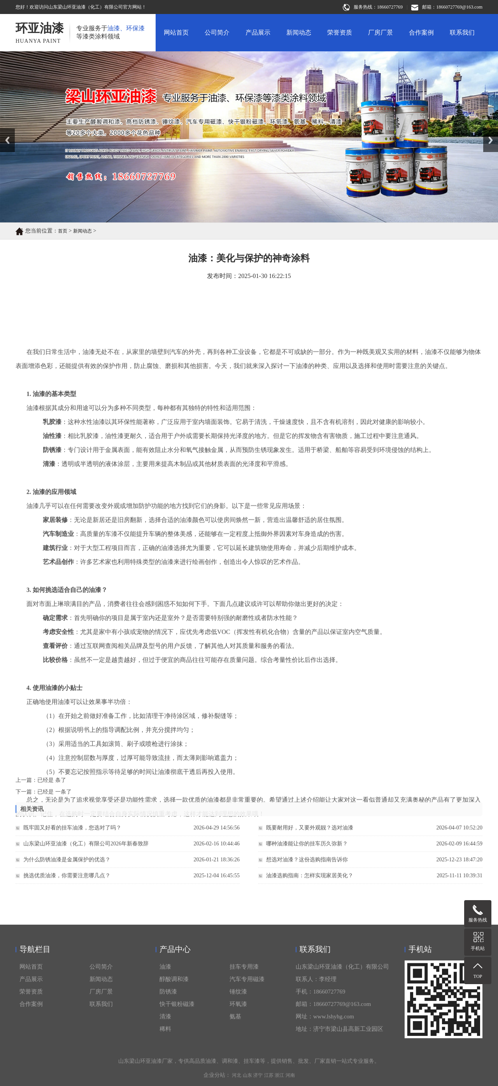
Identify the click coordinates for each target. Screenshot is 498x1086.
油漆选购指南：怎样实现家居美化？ (309, 885)
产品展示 (257, 32)
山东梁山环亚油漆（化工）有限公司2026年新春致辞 (86, 853)
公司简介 (217, 32)
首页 (62, 231)
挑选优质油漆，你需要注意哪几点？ (66, 885)
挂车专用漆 (244, 1080)
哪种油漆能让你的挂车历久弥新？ (307, 853)
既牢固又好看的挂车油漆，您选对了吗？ (72, 837)
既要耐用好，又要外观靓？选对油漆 (309, 837)
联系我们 (462, 32)
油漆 (165, 1080)
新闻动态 (298, 32)
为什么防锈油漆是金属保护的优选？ (66, 869)
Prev (4, 131)
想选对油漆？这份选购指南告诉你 (307, 869)
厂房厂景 (380, 32)
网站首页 (176, 32)
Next (487, 131)
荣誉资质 (339, 32)
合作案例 (421, 32)
